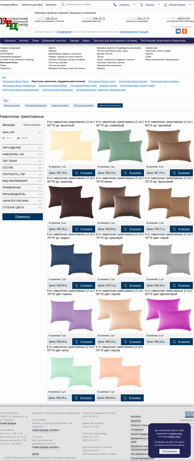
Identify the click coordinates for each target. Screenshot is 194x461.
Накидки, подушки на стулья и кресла (65, 57)
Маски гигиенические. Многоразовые (162, 59)
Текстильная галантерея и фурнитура (163, 40)
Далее (35, 454)
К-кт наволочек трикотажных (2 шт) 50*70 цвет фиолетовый (168, 292)
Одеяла (51, 48)
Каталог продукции (141, 434)
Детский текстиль (105, 54)
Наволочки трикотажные (14, 24)
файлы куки (176, 433)
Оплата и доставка (32, 4)
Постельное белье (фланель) (57, 89)
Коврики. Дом (152, 48)
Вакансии (136, 421)
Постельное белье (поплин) (133, 81)
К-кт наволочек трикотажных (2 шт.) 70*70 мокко (120, 179)
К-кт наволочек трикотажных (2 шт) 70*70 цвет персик (119, 348)
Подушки (52, 51)
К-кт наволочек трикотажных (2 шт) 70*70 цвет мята (70, 348)
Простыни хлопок (12, 105)
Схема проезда (8, 423)
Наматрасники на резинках (109, 65)
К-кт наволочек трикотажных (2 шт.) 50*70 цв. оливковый (120, 123)
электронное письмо (134, 31)
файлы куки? (174, 436)
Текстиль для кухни (57, 65)
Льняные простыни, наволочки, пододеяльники (100, 89)
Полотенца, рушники (57, 62)
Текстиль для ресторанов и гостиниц (115, 40)
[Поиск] (85, 4)
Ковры (86, 40)
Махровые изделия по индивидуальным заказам (119, 48)
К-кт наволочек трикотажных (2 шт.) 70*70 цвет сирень (71, 292)
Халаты (100, 57)
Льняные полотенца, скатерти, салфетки (66, 59)
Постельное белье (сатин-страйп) (137, 85)
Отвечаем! (64, 31)
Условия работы (9, 4)
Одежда (74, 40)
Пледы (3, 65)
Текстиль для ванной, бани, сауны (112, 51)
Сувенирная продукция (10, 57)
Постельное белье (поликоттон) (19, 85)
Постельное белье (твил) (83, 85)
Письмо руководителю (142, 458)
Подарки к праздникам (10, 48)
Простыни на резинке (83, 105)
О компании (137, 429)
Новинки (4, 51)
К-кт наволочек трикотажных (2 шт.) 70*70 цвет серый (169, 236)
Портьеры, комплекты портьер (110, 62)
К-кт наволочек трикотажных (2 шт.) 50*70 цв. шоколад (71, 179)
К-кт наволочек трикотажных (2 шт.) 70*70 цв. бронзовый (169, 179)
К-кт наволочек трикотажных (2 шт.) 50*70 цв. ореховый (169, 123)
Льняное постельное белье (53, 85)
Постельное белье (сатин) (102, 81)
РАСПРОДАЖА (7, 54)
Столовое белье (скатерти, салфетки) (17, 59)
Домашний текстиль (54, 40)
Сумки (148, 57)
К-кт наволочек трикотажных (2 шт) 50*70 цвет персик (119, 292)
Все (4, 77)
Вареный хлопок (108, 85)
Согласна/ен (169, 451)
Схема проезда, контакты (45, 430)
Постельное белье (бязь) (15, 81)
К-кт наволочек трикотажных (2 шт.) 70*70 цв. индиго (71, 236)
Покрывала (5, 68)
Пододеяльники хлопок (35, 105)
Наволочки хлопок (60, 105)
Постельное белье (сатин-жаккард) (20, 89)
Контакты (51, 4)
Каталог (24, 40)
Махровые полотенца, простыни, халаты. (67, 68)
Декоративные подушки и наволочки (64, 54)
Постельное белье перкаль (165, 81)
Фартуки (149, 54)
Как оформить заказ (141, 454)
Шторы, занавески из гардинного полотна (115, 59)
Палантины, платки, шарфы (158, 51)
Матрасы (101, 68)
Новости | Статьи (140, 425)
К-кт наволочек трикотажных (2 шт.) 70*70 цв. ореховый (120, 236)
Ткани (35, 40)
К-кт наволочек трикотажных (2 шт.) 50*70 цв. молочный (71, 123)
